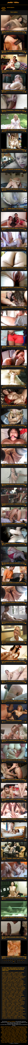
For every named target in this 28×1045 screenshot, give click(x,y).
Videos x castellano (14, 2)
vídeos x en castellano (14, 999)
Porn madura (19, 1039)
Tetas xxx (3, 1030)
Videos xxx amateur (19, 1038)
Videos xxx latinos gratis (21, 1035)
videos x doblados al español (14, 997)
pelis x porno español (11, 981)
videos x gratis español (11, 1005)
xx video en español (12, 1018)
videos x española (20, 1001)
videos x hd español (6, 1008)
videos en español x (7, 989)
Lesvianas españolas (15, 1031)
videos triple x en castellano (8, 991)
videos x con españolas (7, 995)
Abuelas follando (21, 1027)
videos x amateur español (12, 992)
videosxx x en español (11, 1011)
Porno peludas (17, 1041)
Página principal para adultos (3, 9)
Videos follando (13, 1039)
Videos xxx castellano (16, 1029)
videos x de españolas (19, 995)
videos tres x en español (18, 989)
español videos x (6, 972)
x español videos (21, 1011)
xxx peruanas (23, 1042)
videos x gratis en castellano (8, 1004)
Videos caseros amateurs (10, 1038)
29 (13, 961)
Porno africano (8, 1031)
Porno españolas (16, 1028)
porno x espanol (14, 983)
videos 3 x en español (20, 987)
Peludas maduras (13, 1040)
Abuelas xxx (3, 1027)
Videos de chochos (9, 1028)
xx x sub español (21, 1018)
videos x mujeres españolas (8, 1010)
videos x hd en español (17, 1007)
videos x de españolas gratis (8, 996)
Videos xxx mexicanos (10, 1030)
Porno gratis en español (9, 1041)
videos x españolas (6, 1003)
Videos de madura (19, 1030)
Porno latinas (23, 1028)
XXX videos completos (11, 1035)
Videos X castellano (11, 1021)
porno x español (6, 983)
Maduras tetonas (14, 1033)
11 (23, 960)
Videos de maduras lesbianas (18, 1032)
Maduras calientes (8, 1032)
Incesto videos (4, 1042)
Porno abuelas (23, 1029)
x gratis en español (6, 1012)
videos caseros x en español (8, 988)
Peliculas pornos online (8, 1037)
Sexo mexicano (24, 1041)
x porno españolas (10, 1014)
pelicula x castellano (6, 975)
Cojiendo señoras (17, 1042)
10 (21, 960)
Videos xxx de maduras (17, 1037)
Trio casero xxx (9, 1027)
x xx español (14, 1016)
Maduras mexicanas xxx (5, 1026)
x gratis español (15, 1012)
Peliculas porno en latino (22, 1026)
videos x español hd (11, 1001)
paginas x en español (17, 973)
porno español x (20, 981)
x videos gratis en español (12, 1015)
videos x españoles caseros (18, 1003)
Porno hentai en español (6, 1029)
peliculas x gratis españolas (8, 980)
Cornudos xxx (4, 1036)
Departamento (10, 7)
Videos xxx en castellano (12, 1036)
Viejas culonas (14, 1026)
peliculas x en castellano (13, 977)
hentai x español (14, 972)
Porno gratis (10, 1042)
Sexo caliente (15, 1027)
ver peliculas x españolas (17, 984)
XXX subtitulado (20, 1040)
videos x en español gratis (12, 1000)
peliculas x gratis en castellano (14, 979)
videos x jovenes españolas (18, 1008)
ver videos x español (17, 985)
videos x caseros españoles (16, 993)
